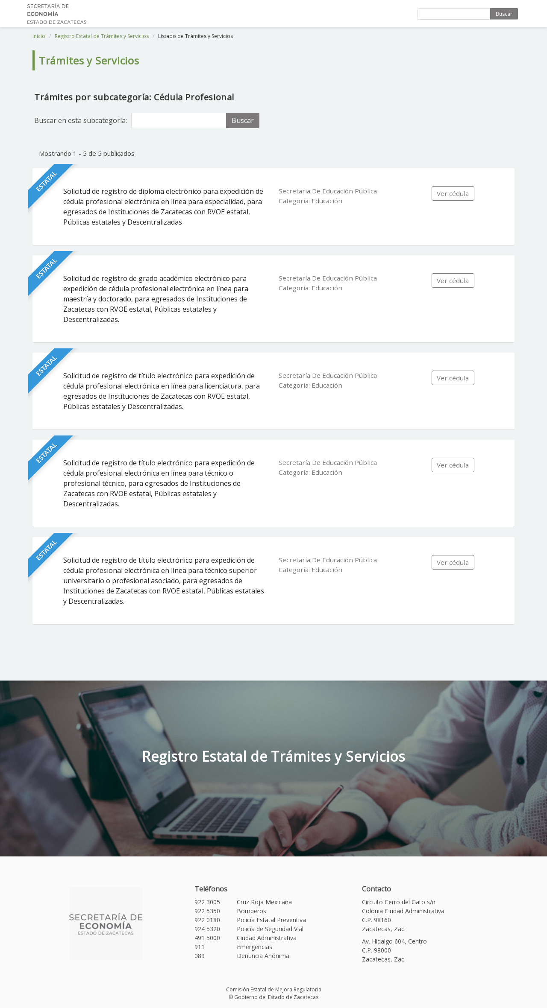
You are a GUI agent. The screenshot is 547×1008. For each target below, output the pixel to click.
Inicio (38, 36)
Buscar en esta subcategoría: (80, 120)
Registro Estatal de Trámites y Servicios (102, 36)
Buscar (504, 14)
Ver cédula (453, 193)
